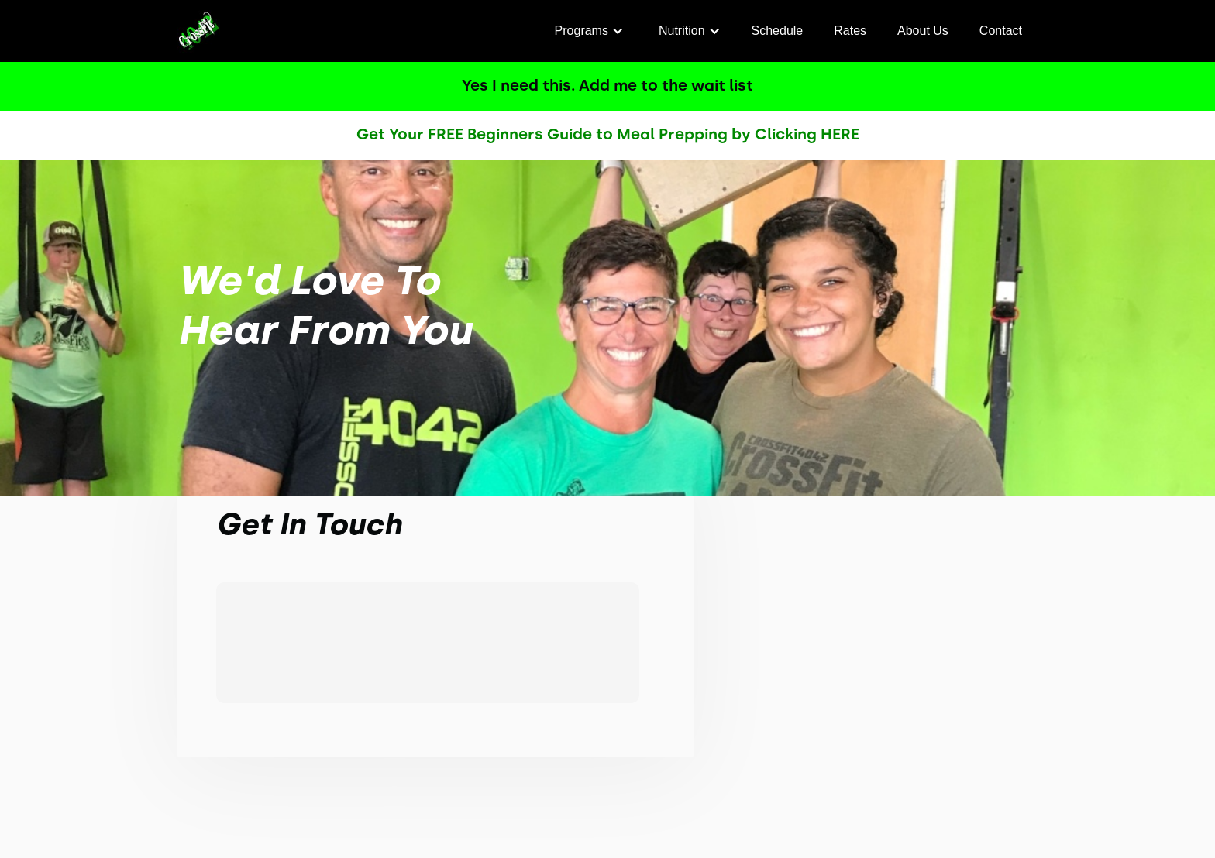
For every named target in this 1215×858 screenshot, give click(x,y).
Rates (850, 30)
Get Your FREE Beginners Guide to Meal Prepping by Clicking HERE (607, 134)
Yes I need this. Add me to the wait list (607, 85)
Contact (1000, 30)
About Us (922, 30)
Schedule (778, 30)
